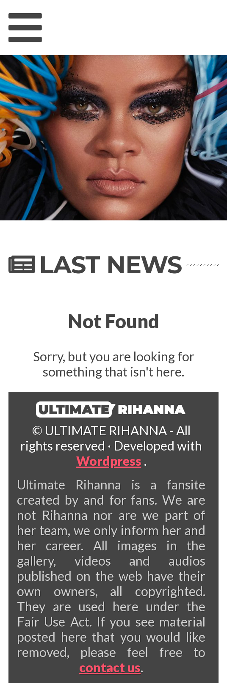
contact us (110, 667)
